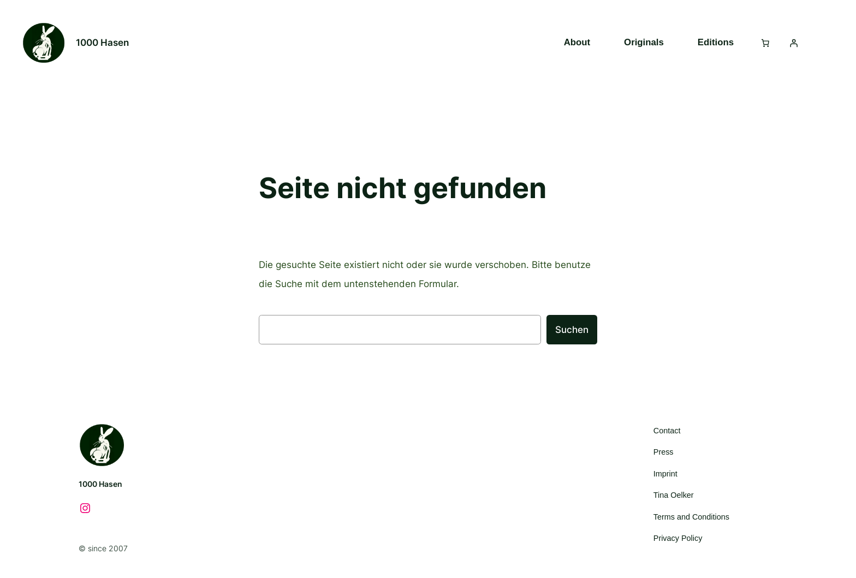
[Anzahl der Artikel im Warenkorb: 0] (765, 42)
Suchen (571, 329)
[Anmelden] (794, 42)
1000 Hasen (102, 42)
